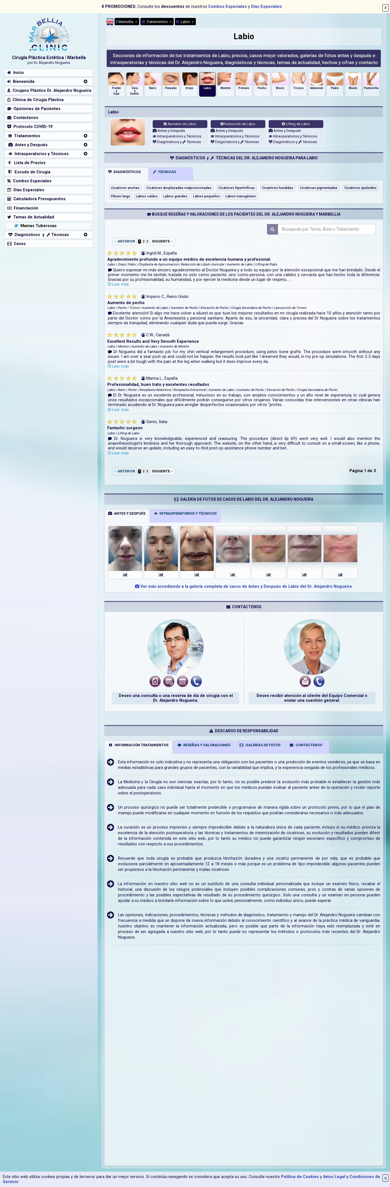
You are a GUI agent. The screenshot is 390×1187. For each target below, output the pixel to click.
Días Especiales (266, 6)
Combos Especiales (227, 6)
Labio (183, 22)
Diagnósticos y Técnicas (177, 142)
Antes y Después (169, 131)
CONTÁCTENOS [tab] (305, 745)
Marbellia (125, 22)
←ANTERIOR (124, 241)
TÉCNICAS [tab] (164, 172)
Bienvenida (20, 81)
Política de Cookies (300, 1176)
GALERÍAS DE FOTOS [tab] (259, 745)
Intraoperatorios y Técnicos (177, 136)
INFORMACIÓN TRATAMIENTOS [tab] (138, 745)
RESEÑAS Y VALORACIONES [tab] (204, 745)
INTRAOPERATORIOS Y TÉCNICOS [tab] (185, 513)
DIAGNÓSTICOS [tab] (124, 172)
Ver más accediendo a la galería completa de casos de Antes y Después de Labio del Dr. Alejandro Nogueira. (244, 586)
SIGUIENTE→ (162, 241)
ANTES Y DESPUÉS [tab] (126, 513)
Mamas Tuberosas (35, 225)
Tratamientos (155, 22)
